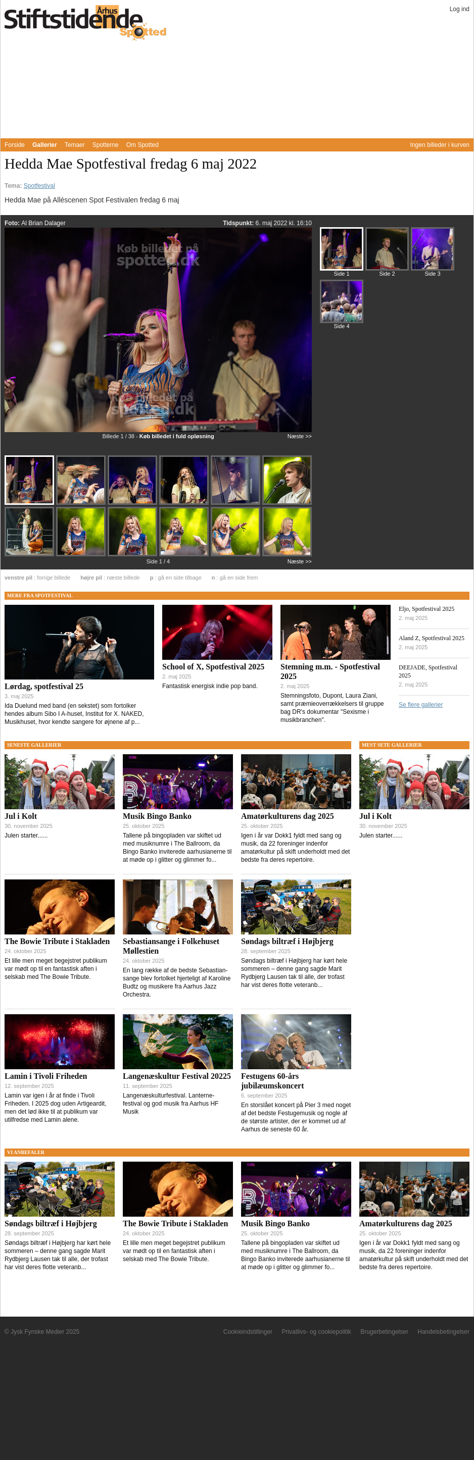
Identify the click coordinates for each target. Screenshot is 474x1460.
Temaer (75, 144)
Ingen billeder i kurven (439, 144)
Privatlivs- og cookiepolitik (316, 1331)
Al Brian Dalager (43, 223)
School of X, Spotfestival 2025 (213, 666)
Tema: (14, 185)
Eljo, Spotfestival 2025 (426, 608)
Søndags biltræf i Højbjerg (287, 941)
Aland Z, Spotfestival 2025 (431, 638)
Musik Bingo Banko (157, 816)
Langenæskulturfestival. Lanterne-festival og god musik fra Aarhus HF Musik (170, 1103)
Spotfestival (39, 185)
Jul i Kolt (21, 816)
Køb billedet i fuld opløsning (176, 436)
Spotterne (105, 144)
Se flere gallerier (421, 704)
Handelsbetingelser (443, 1331)
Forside (15, 144)
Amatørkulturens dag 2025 (287, 816)
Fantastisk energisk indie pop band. (210, 686)
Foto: (13, 223)
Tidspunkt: (239, 223)
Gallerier (44, 144)
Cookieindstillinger (247, 1331)
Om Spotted (142, 144)
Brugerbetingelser (384, 1331)
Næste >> (300, 436)
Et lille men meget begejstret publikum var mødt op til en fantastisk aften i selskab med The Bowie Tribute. (56, 968)
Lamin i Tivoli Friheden (46, 1076)
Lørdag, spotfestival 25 (44, 686)
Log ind (459, 9)
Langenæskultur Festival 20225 (177, 1076)
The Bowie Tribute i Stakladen (57, 941)
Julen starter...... (26, 835)
